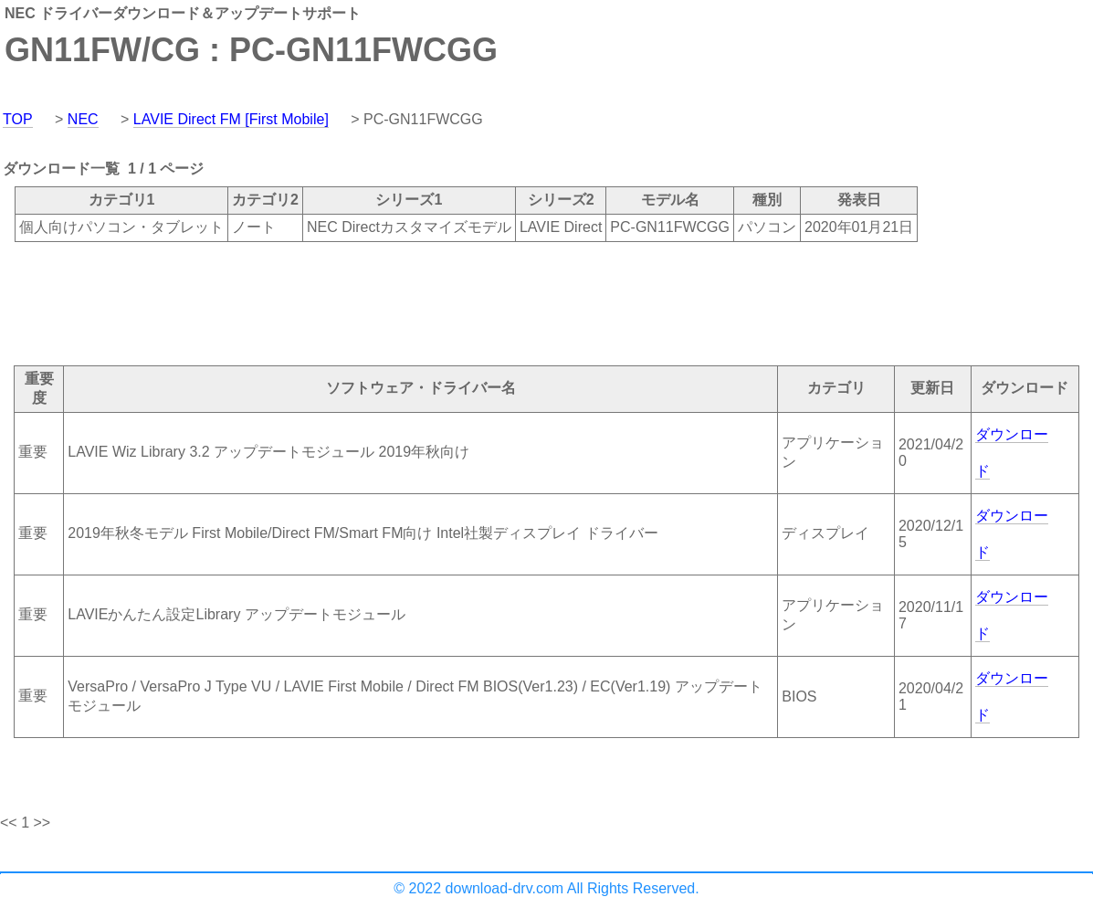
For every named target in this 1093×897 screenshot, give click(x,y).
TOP (18, 119)
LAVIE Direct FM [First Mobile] (231, 119)
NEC (83, 119)
